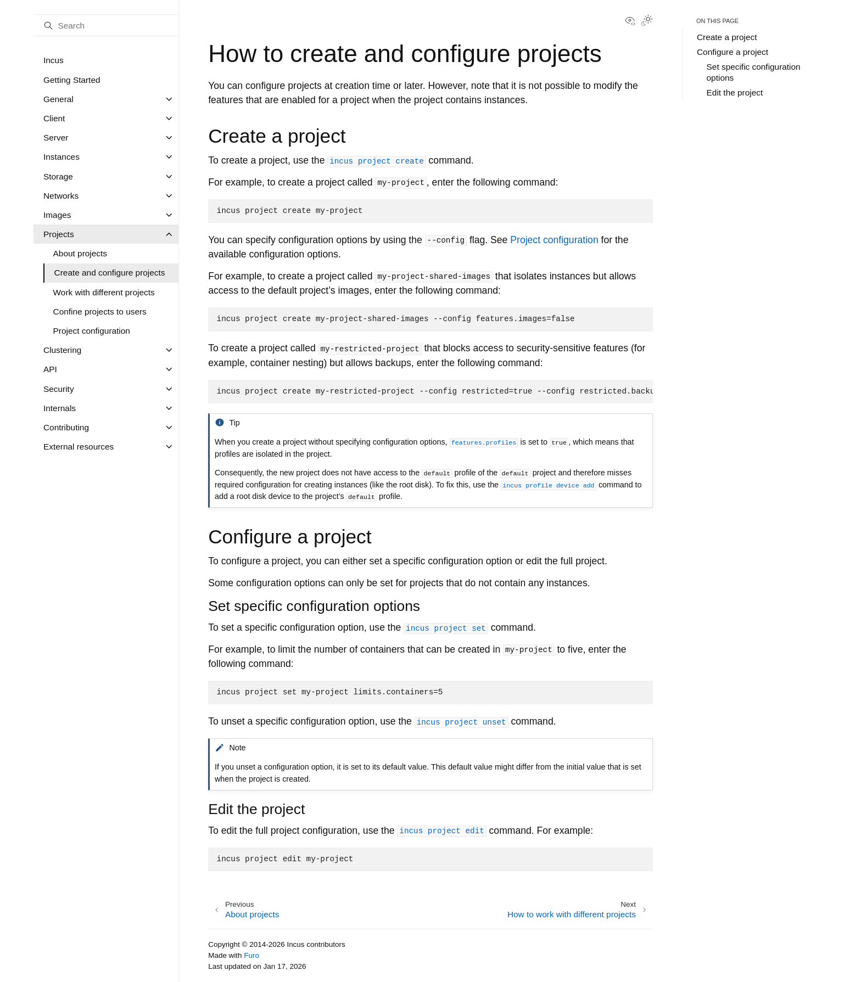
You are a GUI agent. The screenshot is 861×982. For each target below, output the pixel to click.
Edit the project (735, 92)
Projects (58, 234)
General (58, 99)
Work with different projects (104, 292)
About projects (80, 253)
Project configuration (91, 330)
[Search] (105, 25)
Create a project (727, 37)
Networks (61, 195)
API (50, 369)
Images (57, 215)
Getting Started (71, 80)
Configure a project (732, 52)
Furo (251, 955)
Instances (61, 156)
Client (54, 118)
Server (55, 137)
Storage (58, 176)
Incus (53, 60)
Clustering (62, 350)
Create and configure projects (109, 272)
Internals (59, 408)
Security (58, 389)
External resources (78, 446)
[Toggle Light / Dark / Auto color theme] (647, 21)
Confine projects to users (100, 311)
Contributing (66, 427)
